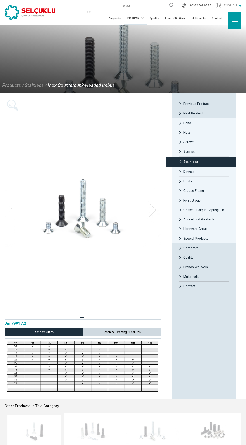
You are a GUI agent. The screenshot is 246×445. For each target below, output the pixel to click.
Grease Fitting (191, 191)
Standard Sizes (44, 332)
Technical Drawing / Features (122, 332)
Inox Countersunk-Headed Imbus (81, 85)
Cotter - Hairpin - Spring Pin (201, 210)
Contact (217, 18)
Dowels (186, 172)
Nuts (184, 132)
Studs (185, 181)
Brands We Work (175, 18)
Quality (154, 18)
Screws (186, 142)
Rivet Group (190, 200)
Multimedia (199, 18)
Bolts (185, 123)
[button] (82, 317)
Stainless (188, 162)
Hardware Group (193, 229)
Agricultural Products (197, 219)
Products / (13, 85)
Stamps (187, 151)
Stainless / (36, 85)
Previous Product (194, 104)
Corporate (115, 18)
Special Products (193, 238)
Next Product (191, 113)
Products (135, 18)
